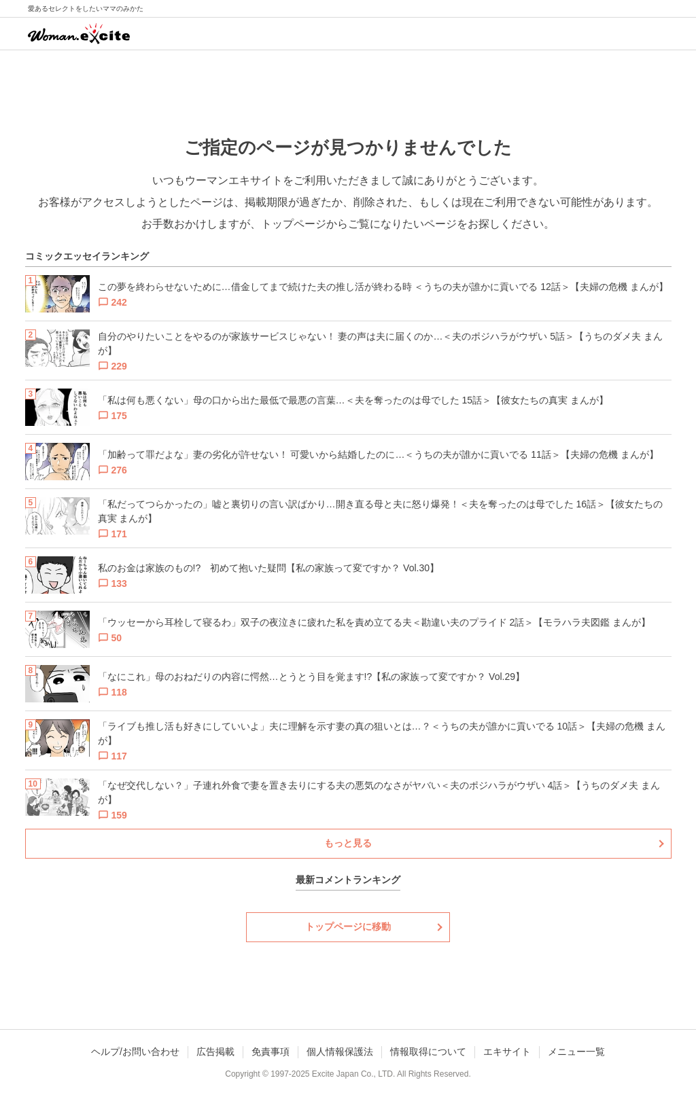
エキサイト (507, 1051)
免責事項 (270, 1051)
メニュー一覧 (576, 1051)
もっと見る (348, 843)
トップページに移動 (348, 926)
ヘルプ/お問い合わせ (135, 1051)
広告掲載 (215, 1051)
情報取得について (428, 1051)
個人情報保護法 (340, 1051)
